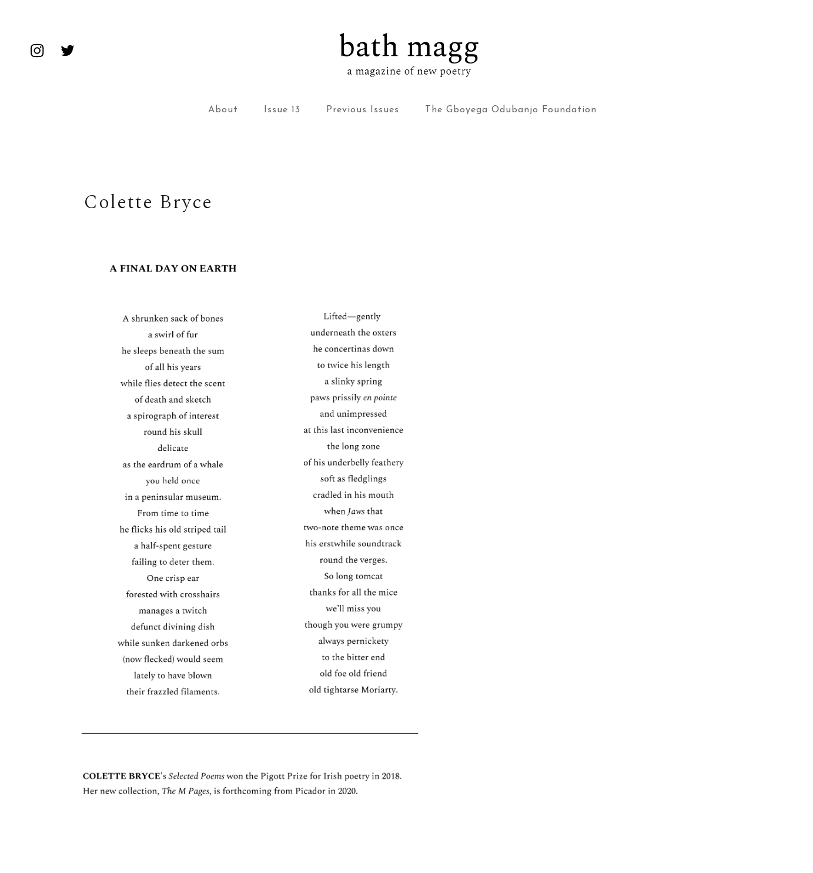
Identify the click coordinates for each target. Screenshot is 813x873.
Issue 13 (282, 110)
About (223, 110)
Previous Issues (362, 110)
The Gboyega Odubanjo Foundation (511, 110)
